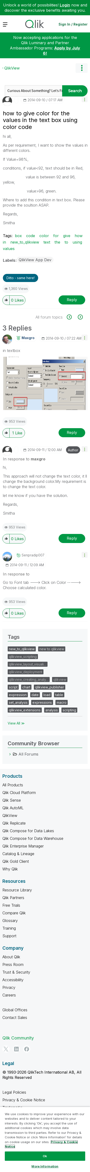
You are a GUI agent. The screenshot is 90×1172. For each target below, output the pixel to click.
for (56, 235)
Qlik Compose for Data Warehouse (32, 838)
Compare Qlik (14, 913)
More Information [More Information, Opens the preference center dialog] (44, 1166)
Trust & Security (16, 972)
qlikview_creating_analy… (28, 679)
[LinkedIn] (16, 1049)
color (44, 235)
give (66, 235)
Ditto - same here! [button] (20, 278)
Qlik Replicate (14, 823)
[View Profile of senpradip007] (33, 555)
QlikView (12, 68)
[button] (85, 99)
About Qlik (11, 956)
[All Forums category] (10, 754)
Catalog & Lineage (18, 853)
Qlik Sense (11, 800)
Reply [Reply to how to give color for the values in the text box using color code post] (72, 299)
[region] (45, 1139)
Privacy (8, 987)
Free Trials (11, 905)
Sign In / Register (73, 24)
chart (26, 687)
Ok (45, 1156)
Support (9, 935)
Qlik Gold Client (15, 861)
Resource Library (17, 890)
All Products (12, 785)
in (4, 242)
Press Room (13, 964)
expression (18, 695)
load (46, 695)
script (13, 687)
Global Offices (14, 1009)
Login (65, 5)
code (30, 235)
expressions (42, 702)
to (66, 242)
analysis (51, 710)
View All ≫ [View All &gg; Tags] (16, 723)
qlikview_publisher (49, 687)
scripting (69, 710)
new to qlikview (51, 649)
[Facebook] (26, 1049)
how (79, 235)
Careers (9, 995)
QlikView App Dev (35, 260)
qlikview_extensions (25, 710)
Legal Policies (14, 1092)
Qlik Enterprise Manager (23, 846)
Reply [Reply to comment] (72, 432)
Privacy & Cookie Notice (23, 1099)
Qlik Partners (13, 897)
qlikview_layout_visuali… (27, 664)
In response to (24, 459)
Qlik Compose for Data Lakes (28, 830)
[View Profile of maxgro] (28, 338)
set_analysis (18, 702)
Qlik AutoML (13, 807)
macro (61, 702)
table (59, 695)
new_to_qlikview (24, 242)
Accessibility (13, 979)
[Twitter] (6, 1049)
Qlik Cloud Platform (19, 792)
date (35, 695)
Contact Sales (14, 1017)
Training (9, 928)
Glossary (10, 920)
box (18, 235)
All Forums (28, 754)
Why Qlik (10, 869)
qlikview (59, 679)
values (9, 248)
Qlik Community (18, 1037)
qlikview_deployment (25, 672)
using (77, 242)
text (46, 242)
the (57, 242)
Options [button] (82, 68)
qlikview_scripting (23, 657)
